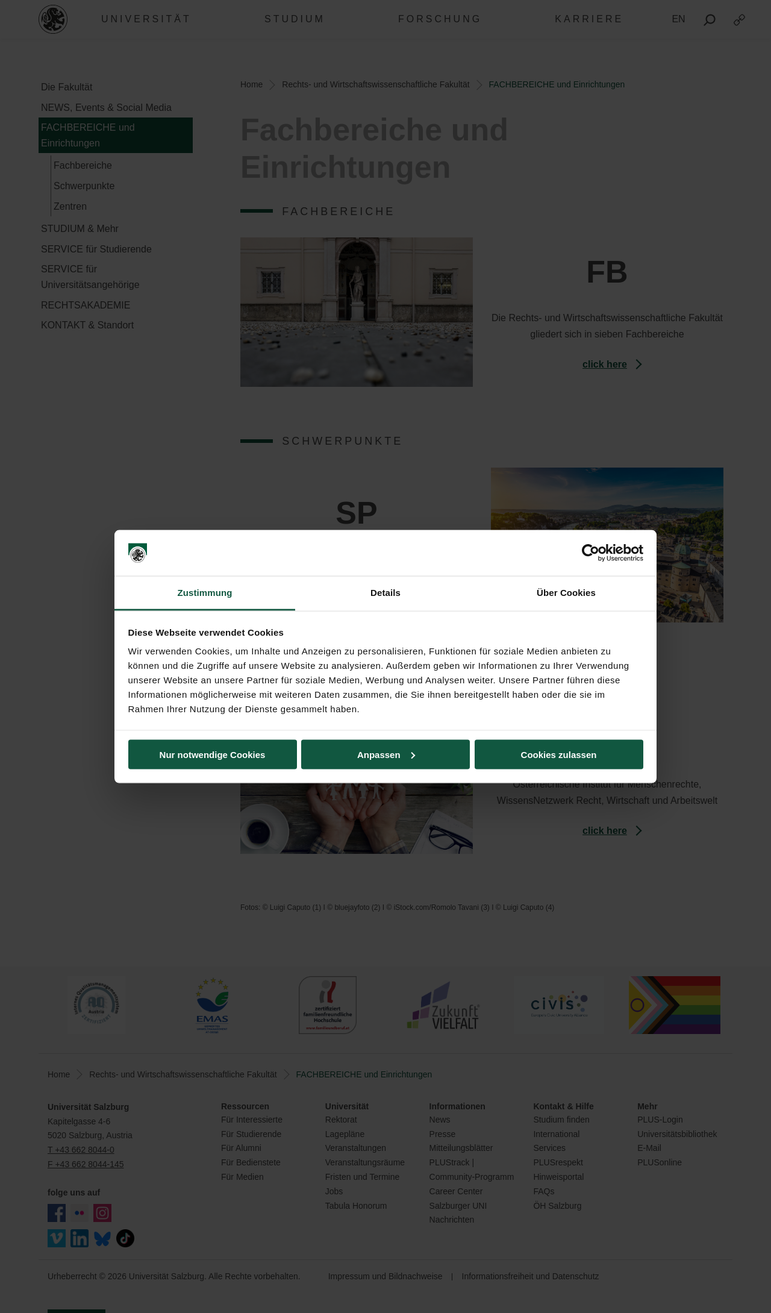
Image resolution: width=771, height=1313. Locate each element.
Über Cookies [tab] (566, 593)
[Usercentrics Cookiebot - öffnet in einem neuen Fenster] (590, 553)
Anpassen (386, 754)
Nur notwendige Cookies (213, 754)
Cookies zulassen (559, 754)
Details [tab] (385, 593)
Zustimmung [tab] (205, 593)
